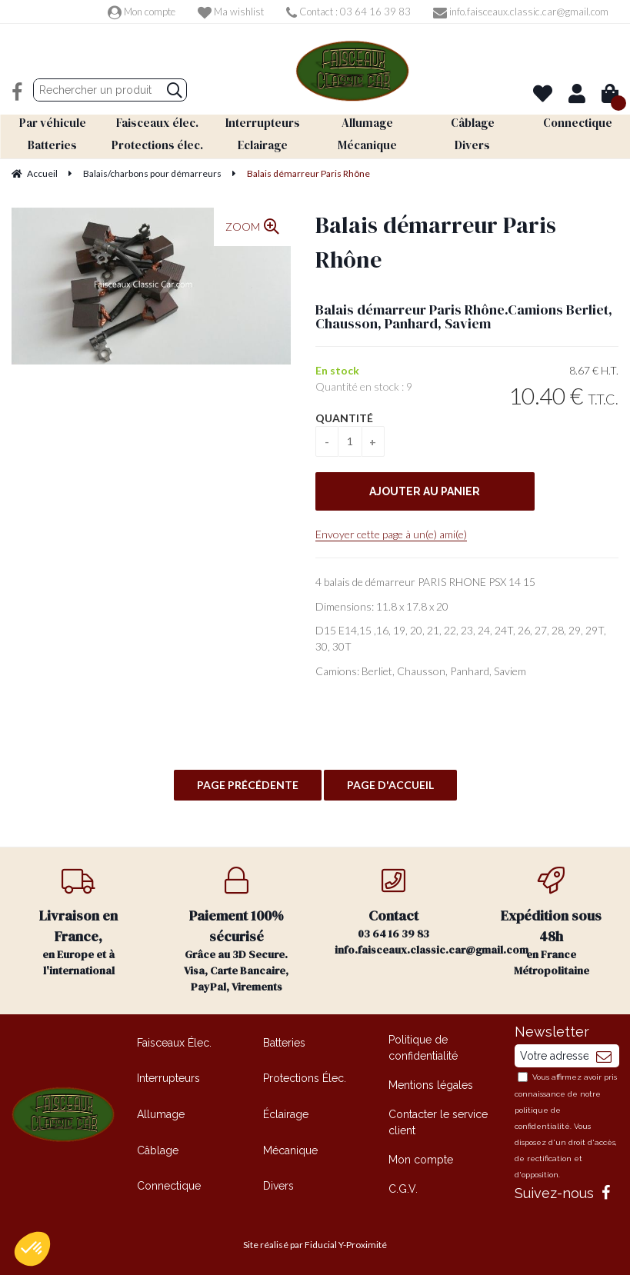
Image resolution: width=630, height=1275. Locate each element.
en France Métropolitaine (551, 922)
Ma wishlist (231, 11)
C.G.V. (403, 1189)
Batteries (284, 1042)
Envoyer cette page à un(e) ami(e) (391, 534)
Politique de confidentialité (423, 1047)
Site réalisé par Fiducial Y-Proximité (315, 1244)
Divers (278, 1186)
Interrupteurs (168, 1078)
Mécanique (290, 1150)
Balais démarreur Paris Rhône (435, 241)
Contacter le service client (438, 1122)
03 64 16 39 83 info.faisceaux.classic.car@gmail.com (404, 912)
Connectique (169, 1186)
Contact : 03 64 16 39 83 (348, 11)
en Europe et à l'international (78, 922)
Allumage (161, 1113)
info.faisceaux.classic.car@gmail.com (520, 11)
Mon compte (141, 11)
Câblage (157, 1150)
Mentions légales (430, 1084)
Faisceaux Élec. (174, 1042)
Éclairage (285, 1113)
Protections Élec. (304, 1078)
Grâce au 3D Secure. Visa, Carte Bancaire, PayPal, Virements (236, 930)
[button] (32, 1248)
